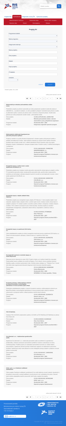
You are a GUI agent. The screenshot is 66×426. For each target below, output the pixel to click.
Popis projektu (13, 66)
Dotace (48, 23)
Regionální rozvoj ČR (28, 16)
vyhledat (50, 84)
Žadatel (11, 61)
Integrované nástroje (14, 44)
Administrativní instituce (16, 20)
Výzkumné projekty (42, 16)
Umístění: (11, 77)
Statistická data (34, 20)
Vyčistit (41, 84)
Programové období (14, 33)
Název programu (13, 39)
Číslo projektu (12, 55)
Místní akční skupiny (51, 20)
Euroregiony (36, 23)
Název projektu (13, 50)
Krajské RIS (8, 16)
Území (25, 23)
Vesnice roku (13, 23)
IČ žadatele (12, 72)
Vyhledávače (17, 16)
